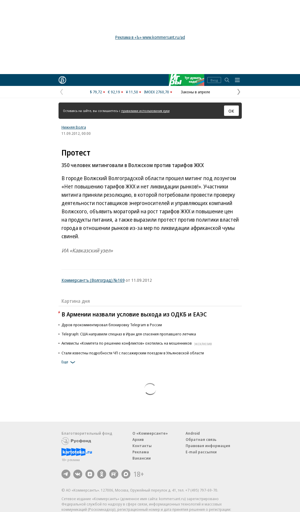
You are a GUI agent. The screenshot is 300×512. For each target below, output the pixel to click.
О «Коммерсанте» (150, 433)
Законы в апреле (195, 92)
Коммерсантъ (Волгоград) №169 (93, 280)
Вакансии (141, 458)
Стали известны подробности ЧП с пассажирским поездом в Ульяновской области (132, 353)
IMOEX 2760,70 (156, 92)
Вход (214, 80)
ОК (231, 111)
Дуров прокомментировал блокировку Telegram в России (111, 324)
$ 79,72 (96, 92)
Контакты (142, 445)
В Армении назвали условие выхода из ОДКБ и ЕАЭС (134, 314)
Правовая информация (208, 445)
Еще (69, 362)
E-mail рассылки (201, 452)
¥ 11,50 (132, 92)
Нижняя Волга (73, 127)
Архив (138, 439)
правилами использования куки (145, 110)
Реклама (140, 452)
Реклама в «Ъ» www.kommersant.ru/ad (150, 37)
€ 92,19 (114, 92)
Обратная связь (201, 439)
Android (193, 433)
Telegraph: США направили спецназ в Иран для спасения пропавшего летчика (128, 334)
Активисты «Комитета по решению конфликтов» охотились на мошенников (137, 343)
